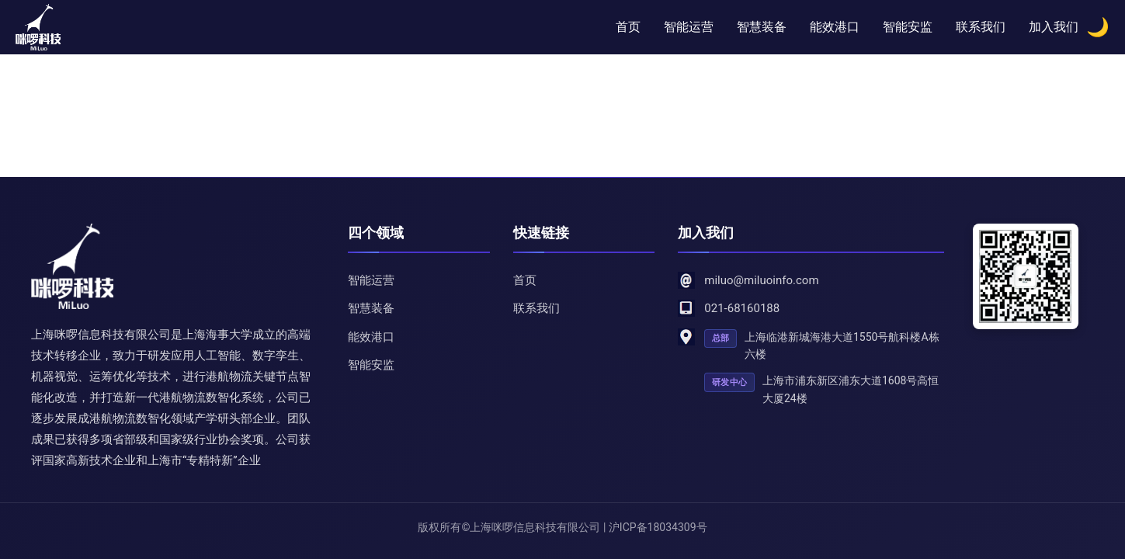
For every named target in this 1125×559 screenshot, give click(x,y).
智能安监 (907, 26)
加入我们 (1053, 26)
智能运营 (689, 26)
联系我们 (980, 26)
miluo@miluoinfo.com (761, 280)
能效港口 (834, 26)
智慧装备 (761, 26)
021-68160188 (742, 308)
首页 (628, 26)
